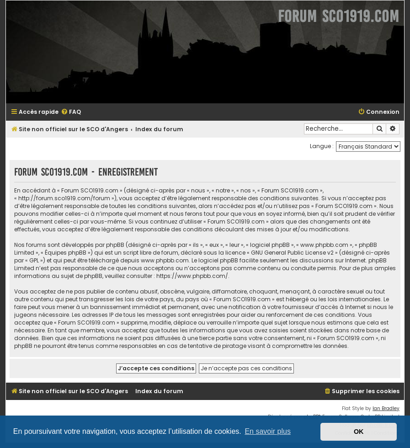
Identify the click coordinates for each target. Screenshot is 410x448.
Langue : (322, 146)
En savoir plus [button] (268, 431)
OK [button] (359, 431)
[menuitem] (71, 112)
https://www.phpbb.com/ (192, 276)
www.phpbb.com (165, 260)
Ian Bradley (386, 408)
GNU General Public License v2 (292, 252)
